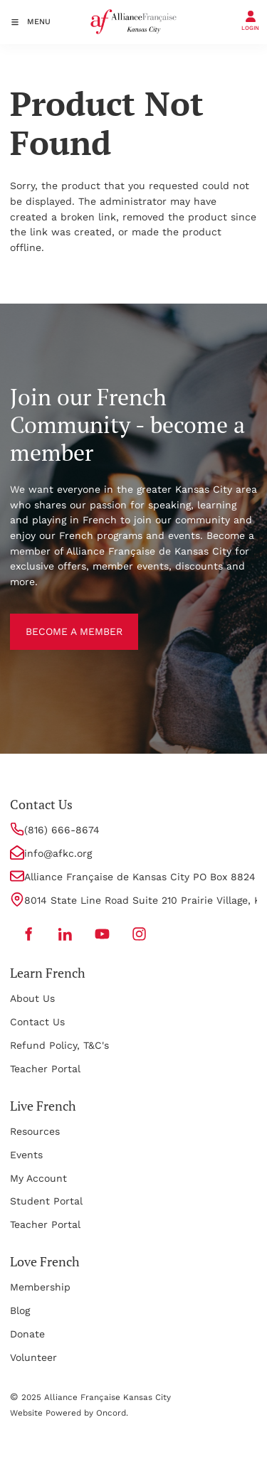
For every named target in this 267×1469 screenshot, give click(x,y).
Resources (35, 1131)
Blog (20, 1310)
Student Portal (46, 1201)
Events (26, 1154)
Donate (27, 1334)
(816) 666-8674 (62, 829)
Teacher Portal (45, 1068)
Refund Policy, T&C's (59, 1045)
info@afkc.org (58, 853)
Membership (40, 1287)
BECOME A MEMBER (58, 620)
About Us (32, 998)
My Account (38, 1178)
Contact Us (37, 1021)
